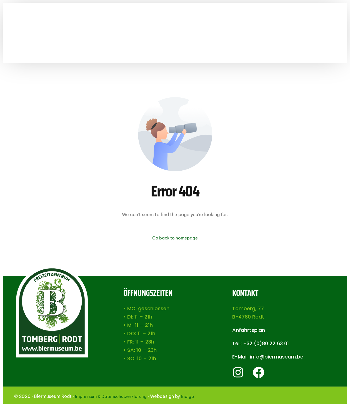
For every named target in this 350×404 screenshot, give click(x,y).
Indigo (192, 397)
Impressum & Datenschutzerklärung (113, 397)
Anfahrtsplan (248, 330)
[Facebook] (343, 39)
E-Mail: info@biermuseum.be (267, 357)
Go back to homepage (175, 238)
